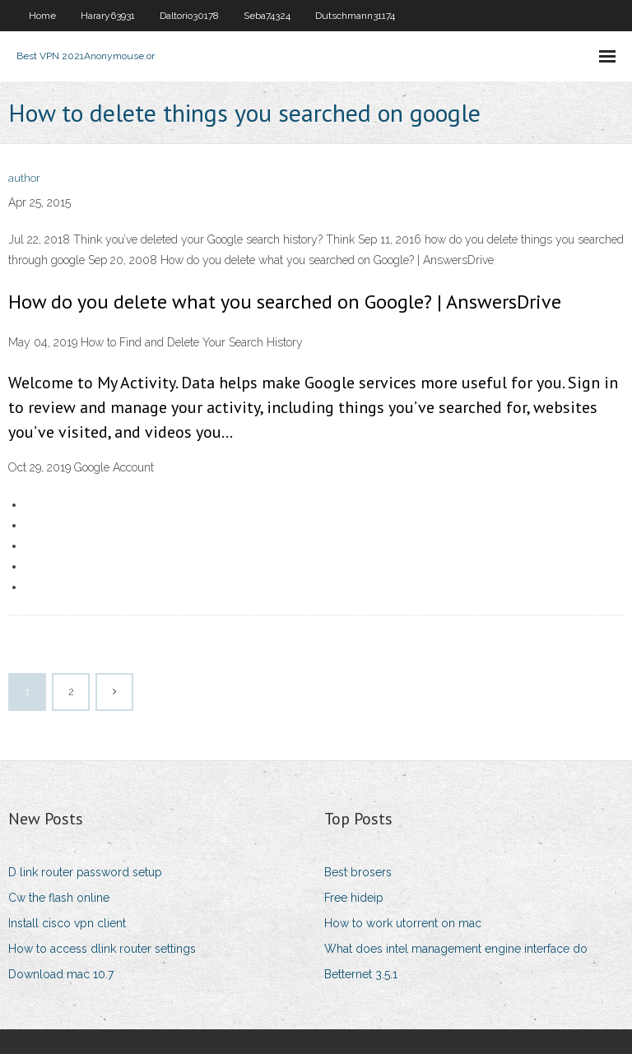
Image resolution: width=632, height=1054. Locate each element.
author (24, 178)
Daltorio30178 (189, 15)
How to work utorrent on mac (402, 923)
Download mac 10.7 (61, 974)
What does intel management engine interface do (456, 948)
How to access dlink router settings (102, 948)
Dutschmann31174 (355, 15)
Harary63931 (108, 15)
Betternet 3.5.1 (360, 974)
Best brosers (358, 872)
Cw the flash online (58, 897)
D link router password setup (85, 872)
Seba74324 (267, 15)
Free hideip (353, 897)
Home (42, 15)
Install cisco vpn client (67, 923)
